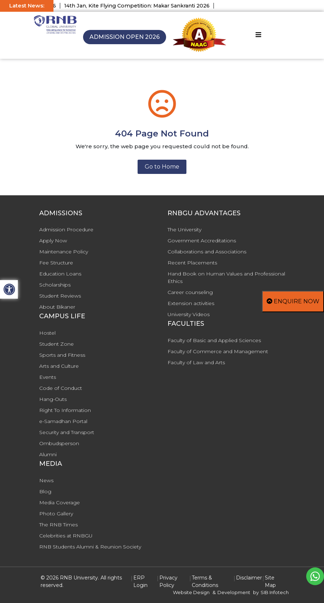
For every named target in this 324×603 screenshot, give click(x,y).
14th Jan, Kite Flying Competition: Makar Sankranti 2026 (140, 5)
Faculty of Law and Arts (196, 362)
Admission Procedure (66, 229)
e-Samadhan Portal (63, 421)
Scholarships (55, 285)
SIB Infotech (275, 592)
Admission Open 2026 (124, 37)
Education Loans (60, 273)
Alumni (48, 454)
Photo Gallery (56, 513)
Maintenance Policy (63, 251)
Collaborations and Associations (207, 251)
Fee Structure (56, 262)
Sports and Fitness (62, 355)
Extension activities (191, 303)
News (46, 480)
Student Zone (56, 344)
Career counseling (190, 292)
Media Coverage (59, 502)
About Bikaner (57, 307)
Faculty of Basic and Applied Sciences (214, 340)
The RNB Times (58, 524)
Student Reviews (60, 296)
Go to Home (162, 166)
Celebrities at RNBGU (66, 535)
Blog (45, 491)
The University (184, 229)
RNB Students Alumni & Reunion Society (90, 546)
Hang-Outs (53, 399)
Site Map (270, 581)
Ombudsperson (59, 443)
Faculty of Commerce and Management (218, 351)
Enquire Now (293, 301)
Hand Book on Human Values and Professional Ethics (226, 277)
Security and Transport (66, 432)
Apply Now (53, 240)
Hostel (47, 333)
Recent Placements (192, 262)
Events (47, 377)
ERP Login (140, 581)
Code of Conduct (60, 388)
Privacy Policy (168, 581)
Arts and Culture (59, 366)
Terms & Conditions (205, 581)
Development (233, 592)
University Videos (189, 314)
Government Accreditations (202, 240)
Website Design (191, 592)
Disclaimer (249, 577)
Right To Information (65, 410)
